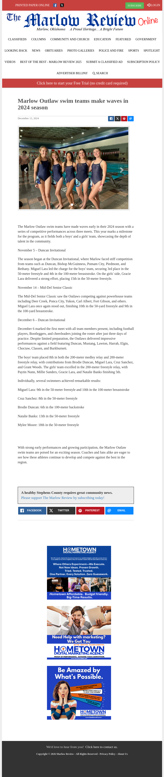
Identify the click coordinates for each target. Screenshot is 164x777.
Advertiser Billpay (72, 73)
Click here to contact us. (101, 747)
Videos (9, 62)
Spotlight (152, 50)
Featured (123, 39)
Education (102, 39)
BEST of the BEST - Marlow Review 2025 (51, 62)
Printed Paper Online (32, 5)
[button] (26, 170)
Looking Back (16, 50)
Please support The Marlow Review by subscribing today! (62, 498)
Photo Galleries (80, 50)
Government (146, 39)
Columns (38, 39)
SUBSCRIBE (135, 5)
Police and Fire (111, 50)
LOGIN (153, 5)
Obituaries (54, 50)
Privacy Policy (108, 753)
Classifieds (17, 39)
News (36, 50)
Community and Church (69, 39)
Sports (133, 50)
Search (100, 73)
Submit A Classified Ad (104, 62)
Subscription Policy (143, 62)
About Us (122, 753)
